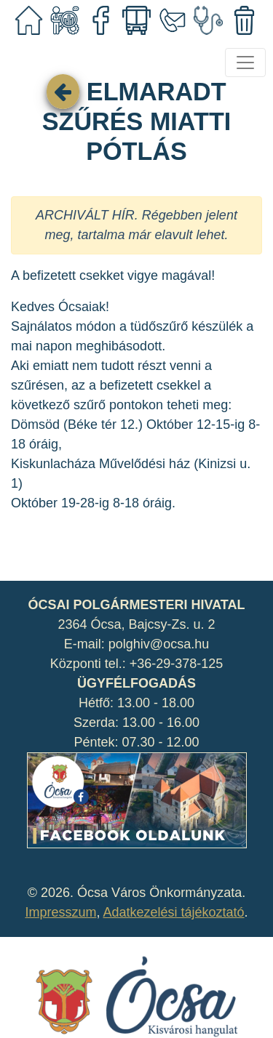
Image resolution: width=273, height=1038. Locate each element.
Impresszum (60, 912)
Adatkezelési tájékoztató (173, 912)
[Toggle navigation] (245, 62)
